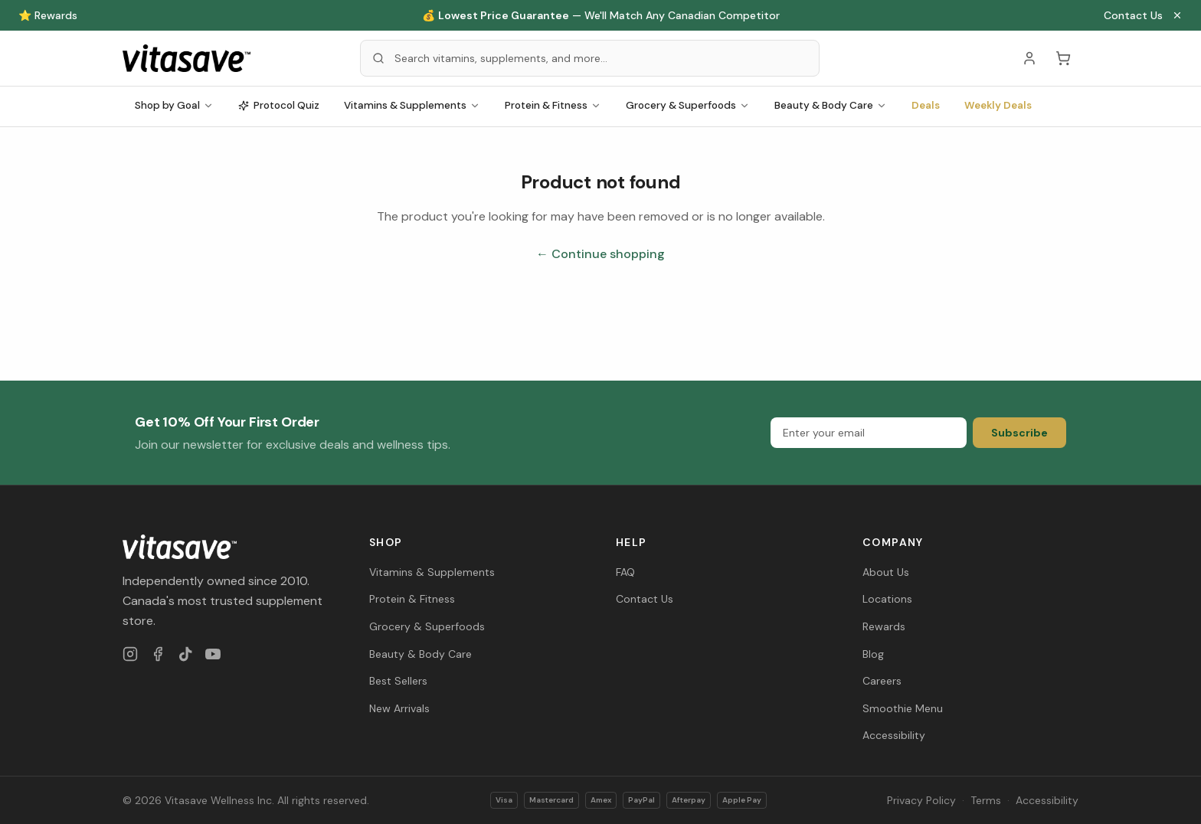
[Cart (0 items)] (1063, 58)
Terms (985, 800)
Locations (887, 599)
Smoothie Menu (902, 708)
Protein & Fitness (553, 105)
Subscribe (1019, 433)
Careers (882, 681)
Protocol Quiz (278, 105)
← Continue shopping (600, 254)
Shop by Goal (174, 105)
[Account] (1029, 58)
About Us (885, 572)
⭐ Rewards (47, 15)
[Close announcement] (1177, 15)
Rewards (883, 626)
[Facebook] (157, 654)
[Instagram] (130, 654)
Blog (873, 654)
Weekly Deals (998, 105)
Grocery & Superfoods (688, 105)
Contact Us (1133, 15)
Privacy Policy (921, 800)
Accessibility (893, 735)
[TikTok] (185, 654)
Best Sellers (398, 681)
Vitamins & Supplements (412, 105)
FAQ (625, 572)
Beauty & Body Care (830, 105)
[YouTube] (213, 654)
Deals (925, 105)
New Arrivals (399, 708)
